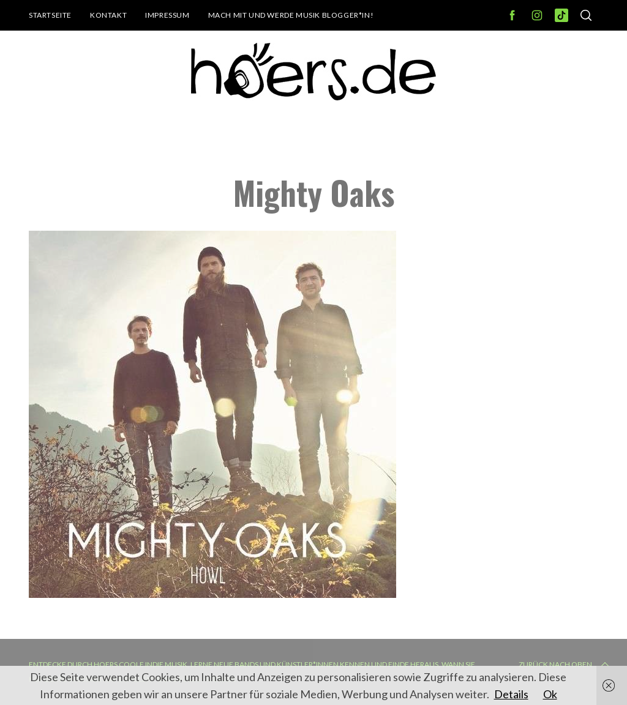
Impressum (167, 15)
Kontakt (108, 15)
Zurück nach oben (565, 664)
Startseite (50, 15)
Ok (550, 694)
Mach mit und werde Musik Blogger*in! (291, 15)
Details (511, 694)
